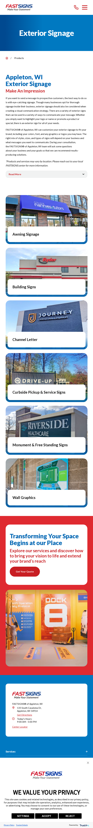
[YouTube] (57, 749)
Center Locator (20, 650)
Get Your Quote (25, 571)
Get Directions (24, 638)
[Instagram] (43, 749)
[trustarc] (84, 825)
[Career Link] (64, 749)
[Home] (19, 7)
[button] (88, 763)
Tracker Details (22, 825)
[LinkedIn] (36, 749)
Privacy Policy (9, 825)
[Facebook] (21, 749)
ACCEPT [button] (46, 816)
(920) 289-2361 (26, 728)
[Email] (71, 749)
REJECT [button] (70, 816)
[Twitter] (28, 749)
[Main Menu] (84, 7)
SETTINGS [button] (23, 816)
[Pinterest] (50, 749)
